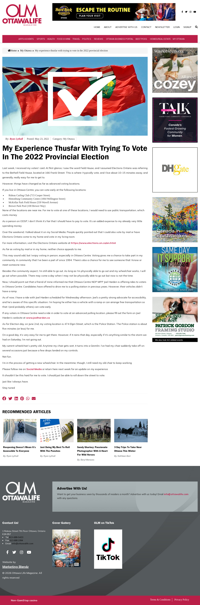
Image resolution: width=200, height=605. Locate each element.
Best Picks (141, 39)
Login (176, 27)
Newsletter (162, 27)
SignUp (187, 27)
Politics (86, 39)
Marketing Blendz (15, 567)
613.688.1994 (16, 540)
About (108, 27)
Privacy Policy (181, 599)
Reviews (98, 39)
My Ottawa (179, 39)
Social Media (34, 369)
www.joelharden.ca (38, 317)
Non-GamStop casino (24, 600)
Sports (41, 39)
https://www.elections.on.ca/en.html (93, 242)
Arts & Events (26, 39)
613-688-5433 (16, 537)
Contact (146, 27)
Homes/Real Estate (160, 39)
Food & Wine (63, 39)
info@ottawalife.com (176, 494)
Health (51, 39)
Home (97, 27)
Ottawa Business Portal (119, 39)
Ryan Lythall (16, 139)
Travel (76, 39)
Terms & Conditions (160, 599)
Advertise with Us (126, 27)
